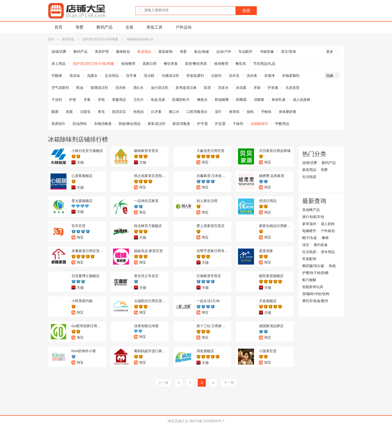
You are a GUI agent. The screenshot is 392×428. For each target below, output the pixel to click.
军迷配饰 (309, 259)
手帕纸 (266, 112)
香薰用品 (119, 100)
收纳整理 (128, 64)
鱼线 (332, 266)
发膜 (69, 112)
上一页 (163, 383)
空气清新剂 (60, 88)
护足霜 (220, 124)
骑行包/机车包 (313, 217)
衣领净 (269, 76)
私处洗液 (158, 100)
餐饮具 (241, 64)
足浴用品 (112, 76)
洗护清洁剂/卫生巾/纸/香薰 (100, 39)
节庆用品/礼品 (264, 64)
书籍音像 (267, 52)
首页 (58, 27)
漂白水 (138, 88)
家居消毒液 (181, 124)
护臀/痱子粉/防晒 (315, 273)
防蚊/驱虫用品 (130, 124)
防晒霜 (241, 100)
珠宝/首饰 (288, 52)
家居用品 (68, 39)
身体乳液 (279, 100)
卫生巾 (138, 100)
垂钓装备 (321, 245)
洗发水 (223, 88)
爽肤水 (202, 100)
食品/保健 (201, 52)
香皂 (101, 112)
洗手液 (131, 76)
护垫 (72, 100)
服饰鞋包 (123, 52)
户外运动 (184, 27)
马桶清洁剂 (170, 76)
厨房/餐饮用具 (196, 64)
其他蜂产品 (311, 210)
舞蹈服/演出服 (313, 266)
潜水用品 (328, 252)
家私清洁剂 (156, 124)
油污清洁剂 (159, 88)
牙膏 (87, 100)
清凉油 (74, 76)
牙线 (101, 100)
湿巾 (218, 112)
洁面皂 (85, 112)
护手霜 (202, 124)
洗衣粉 (120, 88)
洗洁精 (149, 76)
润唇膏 (259, 100)
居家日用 (149, 64)
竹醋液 (57, 76)
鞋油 (79, 88)
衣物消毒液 (103, 124)
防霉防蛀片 (181, 100)
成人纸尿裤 (301, 100)
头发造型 (293, 88)
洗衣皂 (234, 76)
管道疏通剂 (195, 76)
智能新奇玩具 (312, 287)
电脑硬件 (309, 231)
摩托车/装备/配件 (315, 301)
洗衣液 (251, 76)
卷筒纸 (234, 112)
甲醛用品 (282, 124)
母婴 (80, 27)
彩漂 (207, 88)
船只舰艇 (309, 280)
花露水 (92, 76)
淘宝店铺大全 (178, 421)
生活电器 (309, 177)
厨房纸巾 (59, 124)
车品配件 (245, 52)
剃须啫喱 (222, 100)
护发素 (273, 88)
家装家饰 (165, 52)
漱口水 (174, 112)
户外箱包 (328, 231)
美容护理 (102, 52)
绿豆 (305, 245)
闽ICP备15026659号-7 (207, 421)
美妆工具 (154, 27)
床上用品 (59, 64)
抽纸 (250, 112)
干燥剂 (238, 124)
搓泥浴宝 (119, 112)
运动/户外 (223, 52)
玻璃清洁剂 (99, 88)
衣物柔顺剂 (291, 76)
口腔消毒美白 (197, 112)
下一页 (229, 383)
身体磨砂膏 (287, 112)
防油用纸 (80, 124)
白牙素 (156, 112)
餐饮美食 (171, 64)
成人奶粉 (328, 224)
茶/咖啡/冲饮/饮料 (316, 294)
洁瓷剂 (216, 76)
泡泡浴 (138, 112)
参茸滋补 (309, 224)
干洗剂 (57, 100)
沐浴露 (241, 88)
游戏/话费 (59, 52)
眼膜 (55, 112)
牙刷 (257, 88)
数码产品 (104, 27)
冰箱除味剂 (259, 124)
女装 (130, 27)
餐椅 (325, 238)
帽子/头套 (309, 238)
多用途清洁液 (186, 88)
